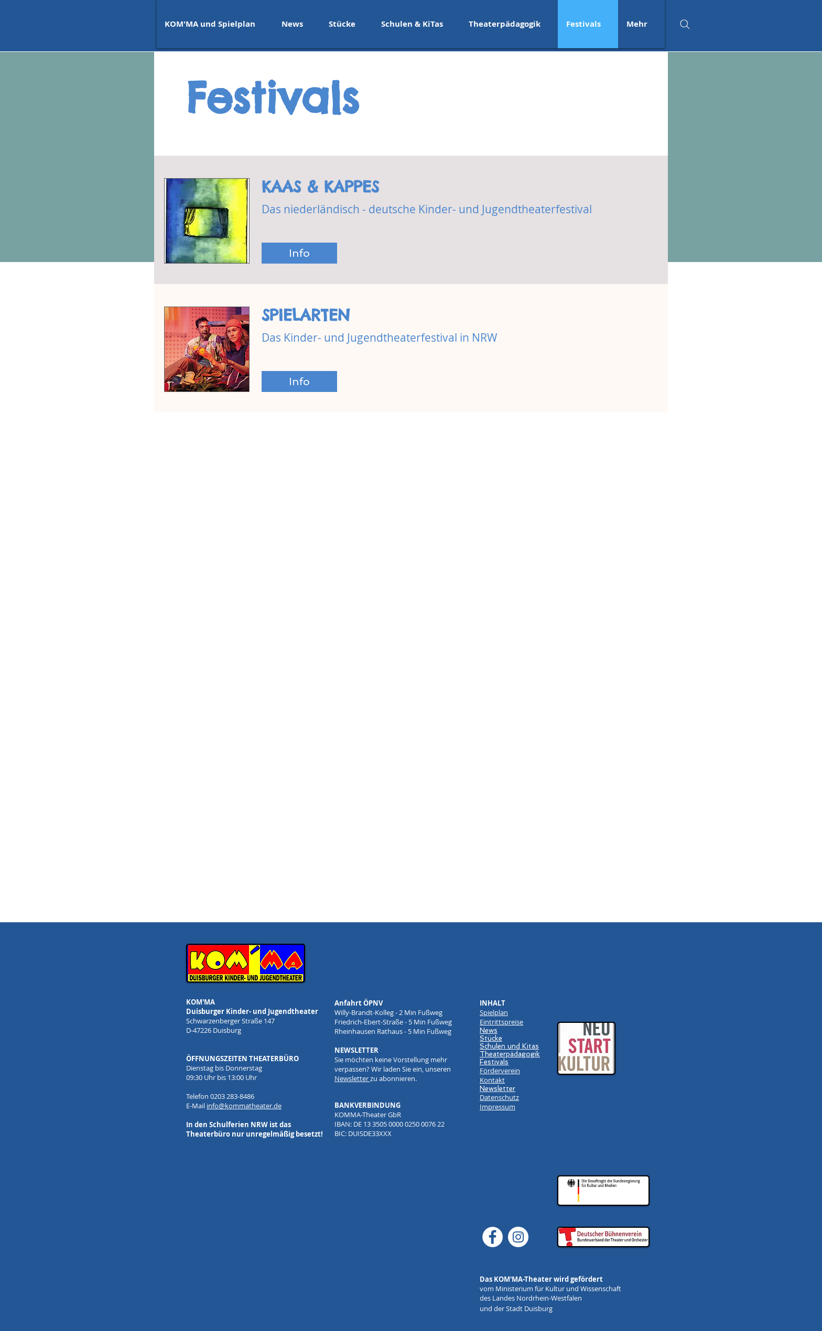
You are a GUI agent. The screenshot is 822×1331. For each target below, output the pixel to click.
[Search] (685, 24)
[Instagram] (518, 1237)
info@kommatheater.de (244, 1105)
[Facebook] (492, 1237)
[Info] (299, 253)
